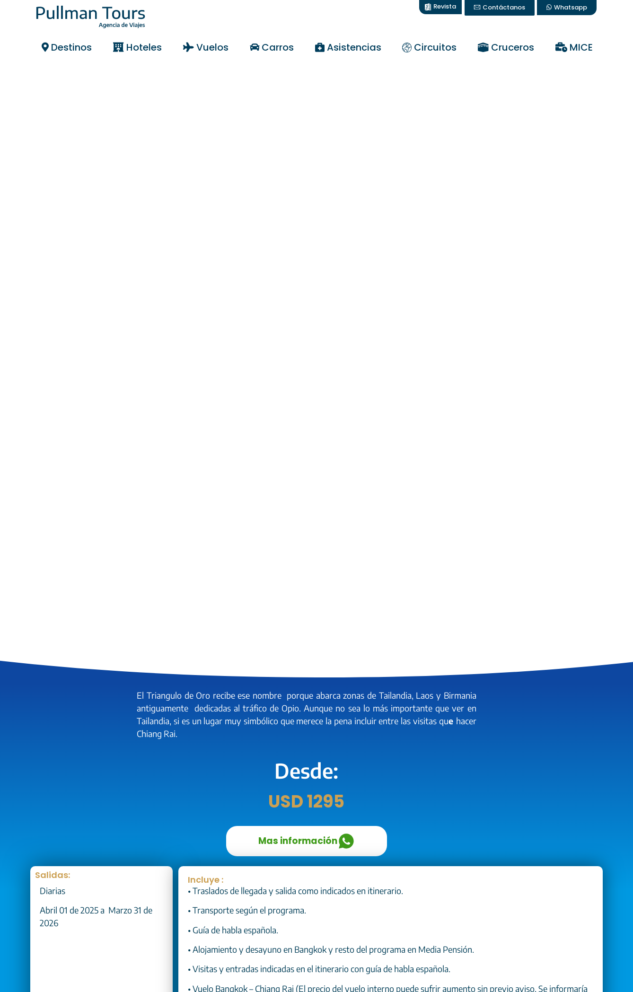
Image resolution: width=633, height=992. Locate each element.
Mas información (306, 841)
